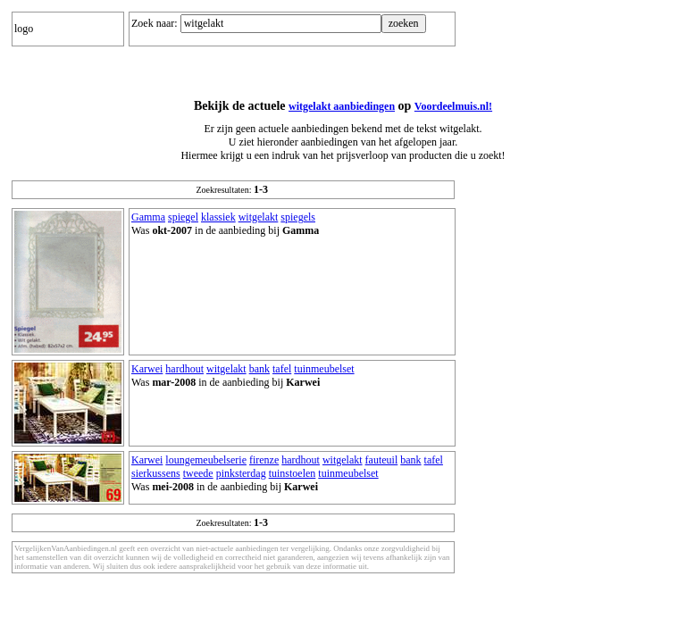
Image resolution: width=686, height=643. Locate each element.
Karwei (147, 369)
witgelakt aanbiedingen (342, 106)
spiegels (297, 217)
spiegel (183, 217)
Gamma (148, 217)
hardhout (184, 369)
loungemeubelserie (206, 460)
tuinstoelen (292, 473)
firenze (264, 460)
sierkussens (155, 473)
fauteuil (381, 460)
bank (259, 369)
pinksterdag (241, 473)
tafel (281, 369)
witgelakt (258, 217)
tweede (198, 473)
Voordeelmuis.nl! (453, 106)
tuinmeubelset (324, 369)
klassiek (218, 217)
